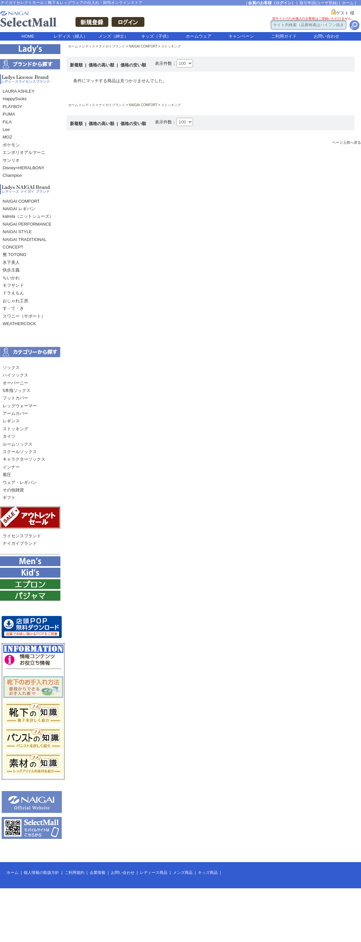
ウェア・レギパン (20, 482)
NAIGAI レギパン (19, 208)
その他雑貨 (13, 490)
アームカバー (15, 413)
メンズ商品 (183, 872)
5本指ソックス (17, 390)
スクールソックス (20, 451)
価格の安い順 (133, 65)
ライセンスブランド (22, 535)
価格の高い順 (102, 65)
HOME (28, 36)
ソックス (11, 367)
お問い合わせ (326, 36)
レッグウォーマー (20, 405)
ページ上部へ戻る (346, 142)
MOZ (7, 137)
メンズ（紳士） (113, 36)
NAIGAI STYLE (17, 231)
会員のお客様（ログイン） (271, 3)
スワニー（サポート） (24, 316)
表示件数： (165, 63)
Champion (12, 175)
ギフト (9, 497)
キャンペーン (241, 36)
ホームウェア (198, 36)
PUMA (9, 114)
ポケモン (11, 144)
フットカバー (15, 398)
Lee (6, 129)
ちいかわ (11, 277)
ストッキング (15, 428)
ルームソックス (17, 444)
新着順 (77, 65)
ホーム (348, 3)
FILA (7, 122)
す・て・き (13, 308)
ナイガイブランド (20, 543)
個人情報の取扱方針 (41, 872)
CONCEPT (13, 247)
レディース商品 (153, 872)
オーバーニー (15, 382)
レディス (88, 46)
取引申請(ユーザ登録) (319, 3)
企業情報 (97, 872)
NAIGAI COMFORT (21, 201)
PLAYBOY (12, 106)
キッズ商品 (208, 872)
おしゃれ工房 (15, 300)
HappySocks (15, 98)
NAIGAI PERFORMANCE (27, 224)
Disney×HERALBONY (24, 167)
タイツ (9, 436)
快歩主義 (11, 270)
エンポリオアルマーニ (24, 152)
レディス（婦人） (70, 36)
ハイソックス (15, 375)
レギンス (11, 420)
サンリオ (11, 160)
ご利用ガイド (284, 36)
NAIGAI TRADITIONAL (24, 239)
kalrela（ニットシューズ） (28, 216)
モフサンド (13, 285)
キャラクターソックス (24, 459)
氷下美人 (11, 262)
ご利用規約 (74, 872)
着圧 (7, 474)
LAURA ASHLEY (18, 91)
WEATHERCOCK (19, 323)
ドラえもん (13, 292)
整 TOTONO (14, 254)
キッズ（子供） (156, 36)
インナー (11, 467)
